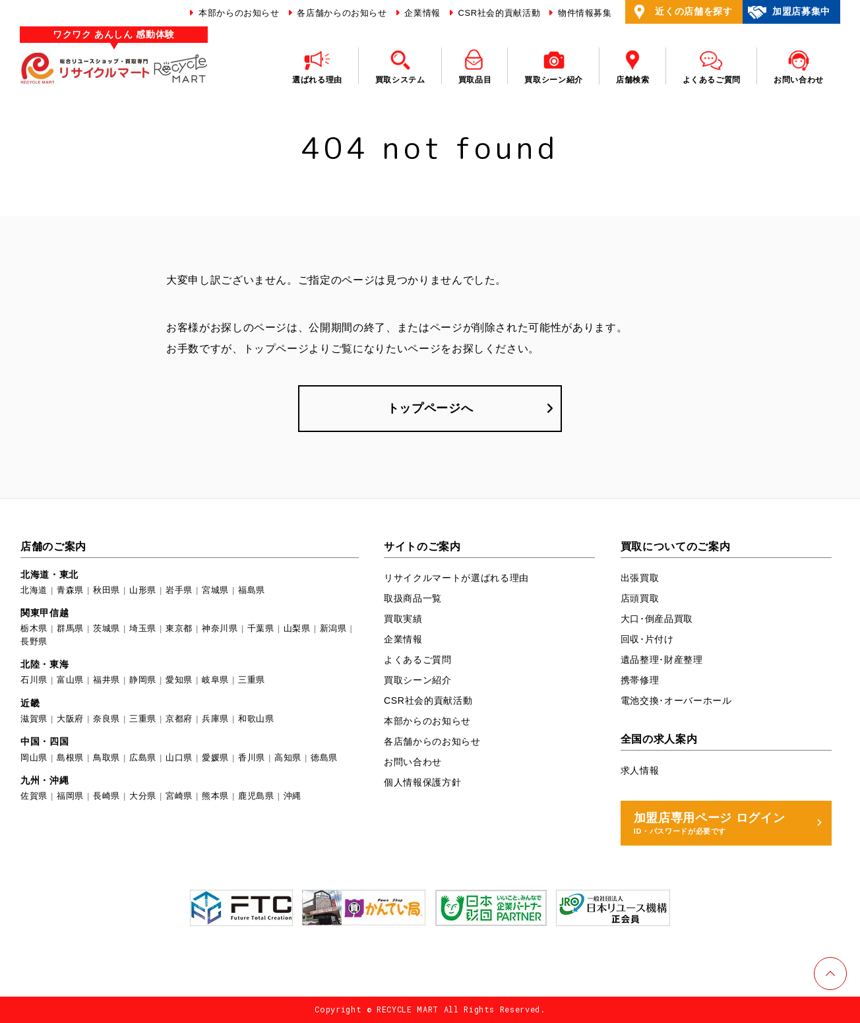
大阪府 (70, 719)
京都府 (179, 719)
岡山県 (33, 757)
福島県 (251, 590)
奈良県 (106, 719)
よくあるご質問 (418, 659)
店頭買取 (640, 598)
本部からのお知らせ (238, 13)
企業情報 (421, 13)
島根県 (70, 757)
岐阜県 (215, 680)
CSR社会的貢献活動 (497, 13)
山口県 (179, 757)
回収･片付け (647, 639)
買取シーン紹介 (418, 680)
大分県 (142, 796)
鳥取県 (106, 757)
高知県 (287, 757)
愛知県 (179, 680)
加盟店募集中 (788, 11)
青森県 (70, 590)
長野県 (33, 641)
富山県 (70, 680)
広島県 (142, 757)
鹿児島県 (256, 796)
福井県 (106, 680)
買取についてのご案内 (676, 546)
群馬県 (70, 628)
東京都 (179, 628)
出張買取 (640, 578)
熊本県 (215, 796)
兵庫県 (215, 719)
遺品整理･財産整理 (662, 659)
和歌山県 (256, 719)
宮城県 (215, 590)
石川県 (33, 680)
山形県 (142, 590)
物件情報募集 (583, 13)
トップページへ (430, 408)
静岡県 (142, 680)
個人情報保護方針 (422, 782)
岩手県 (179, 590)
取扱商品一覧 (413, 598)
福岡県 (70, 796)
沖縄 (292, 796)
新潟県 (333, 628)
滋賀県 (33, 719)
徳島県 (324, 757)
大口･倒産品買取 (657, 618)
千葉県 (260, 628)
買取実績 (403, 618)
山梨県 (297, 628)
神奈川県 (220, 628)
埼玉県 (142, 628)
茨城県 (106, 628)
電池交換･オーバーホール (676, 700)
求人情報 (640, 770)
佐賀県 (33, 796)
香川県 (251, 757)
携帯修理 (640, 680)
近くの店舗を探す (681, 11)
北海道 (33, 590)
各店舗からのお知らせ (340, 13)
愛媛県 (215, 757)
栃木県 (33, 628)
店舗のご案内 (53, 546)
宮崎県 (179, 796)
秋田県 (106, 590)
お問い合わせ (413, 762)
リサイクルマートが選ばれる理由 (456, 578)
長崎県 (106, 796)
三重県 (251, 680)
